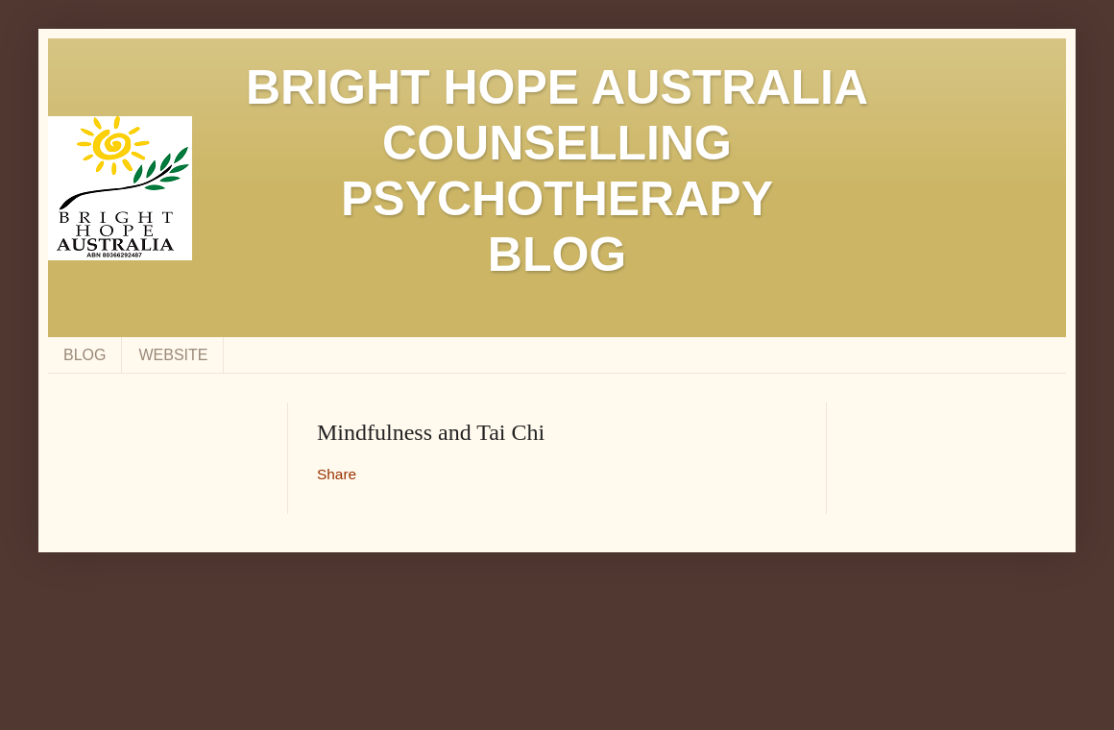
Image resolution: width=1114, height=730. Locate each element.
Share (336, 474)
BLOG (84, 355)
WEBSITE (172, 355)
